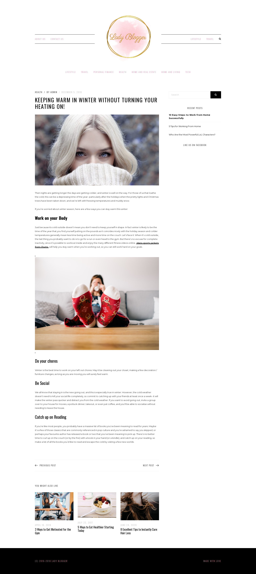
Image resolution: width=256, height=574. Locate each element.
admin (53, 92)
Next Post (151, 465)
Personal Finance (104, 72)
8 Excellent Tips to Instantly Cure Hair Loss (138, 531)
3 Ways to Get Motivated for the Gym (53, 531)
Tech (188, 72)
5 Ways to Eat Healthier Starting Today (96, 529)
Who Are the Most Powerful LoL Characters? (192, 134)
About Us (40, 39)
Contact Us (57, 39)
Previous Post (45, 465)
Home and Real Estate (144, 72)
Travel (210, 39)
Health (123, 72)
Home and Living (170, 72)
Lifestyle (196, 39)
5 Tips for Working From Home (185, 126)
